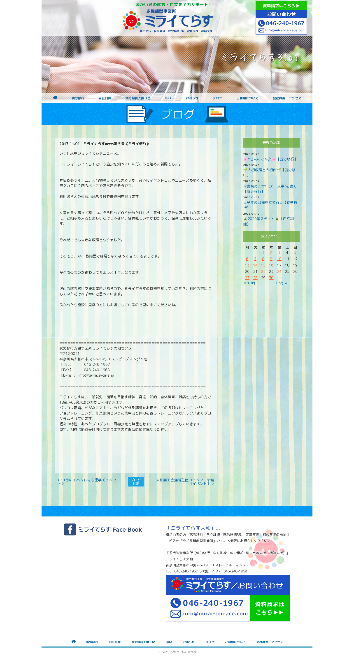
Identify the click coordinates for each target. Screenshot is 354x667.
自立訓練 (104, 98)
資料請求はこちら (281, 6)
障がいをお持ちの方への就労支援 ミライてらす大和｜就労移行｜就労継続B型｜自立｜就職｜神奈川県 (168, 18)
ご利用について (247, 98)
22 (263, 271)
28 (255, 277)
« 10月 (249, 282)
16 (271, 265)
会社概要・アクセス (287, 98)
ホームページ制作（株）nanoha (177, 652)
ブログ (217, 98)
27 (247, 277)
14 (255, 265)
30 (271, 277)
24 (279, 271)
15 (263, 265)
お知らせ (192, 98)
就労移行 (78, 98)
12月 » (281, 282)
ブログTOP (135, 481)
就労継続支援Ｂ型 (138, 98)
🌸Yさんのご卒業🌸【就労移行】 (270, 159)
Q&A (168, 98)
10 (279, 258)
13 (247, 265)
